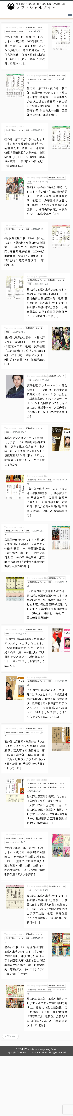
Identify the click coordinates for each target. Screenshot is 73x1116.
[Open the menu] (70, 14)
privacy (46, 1048)
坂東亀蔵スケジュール (34, 26)
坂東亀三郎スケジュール (37, 279)
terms (39, 1048)
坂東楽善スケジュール (56, 786)
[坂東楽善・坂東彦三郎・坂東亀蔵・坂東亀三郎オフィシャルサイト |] (36, 5)
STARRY (22, 1048)
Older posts (10, 1035)
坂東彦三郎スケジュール (14, 30)
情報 (49, 78)
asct (54, 1048)
